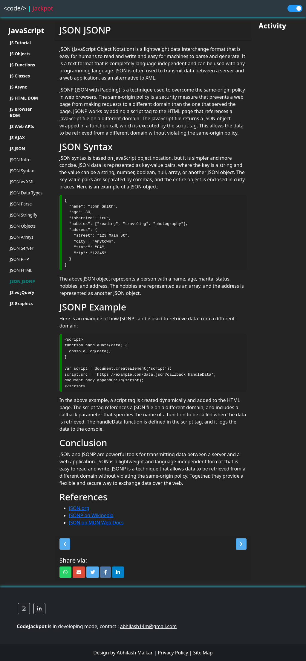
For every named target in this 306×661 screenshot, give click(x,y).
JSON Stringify (23, 215)
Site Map (202, 652)
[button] (64, 544)
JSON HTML (21, 270)
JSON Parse (21, 204)
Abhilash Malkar (135, 652)
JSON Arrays (21, 237)
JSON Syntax (22, 170)
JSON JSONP (22, 281)
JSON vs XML (22, 182)
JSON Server (21, 248)
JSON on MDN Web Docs (96, 522)
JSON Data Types (26, 193)
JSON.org (79, 508)
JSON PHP (19, 259)
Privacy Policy (173, 652)
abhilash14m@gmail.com (148, 626)
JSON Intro (20, 159)
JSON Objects (23, 226)
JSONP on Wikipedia (91, 515)
